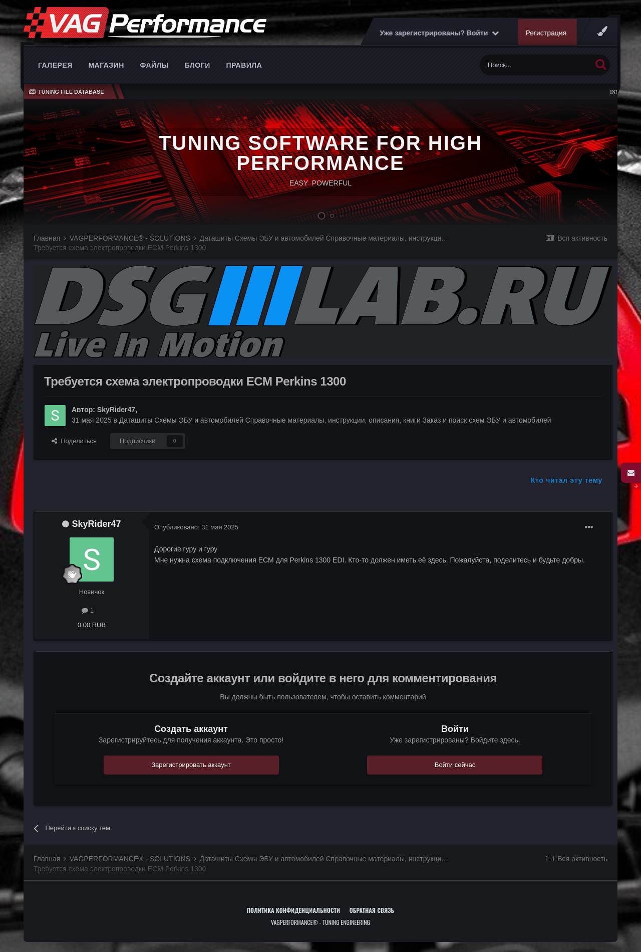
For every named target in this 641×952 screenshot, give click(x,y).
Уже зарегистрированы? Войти (439, 33)
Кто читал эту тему (566, 480)
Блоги (197, 65)
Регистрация (546, 33)
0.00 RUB (92, 625)
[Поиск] (535, 65)
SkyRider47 (116, 410)
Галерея (55, 65)
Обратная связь (372, 910)
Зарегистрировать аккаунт (191, 765)
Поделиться (74, 441)
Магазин (106, 65)
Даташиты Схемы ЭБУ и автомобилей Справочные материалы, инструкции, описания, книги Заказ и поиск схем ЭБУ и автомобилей (335, 420)
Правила (244, 65)
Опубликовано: (196, 527)
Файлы (154, 65)
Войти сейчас (455, 765)
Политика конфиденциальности (293, 910)
